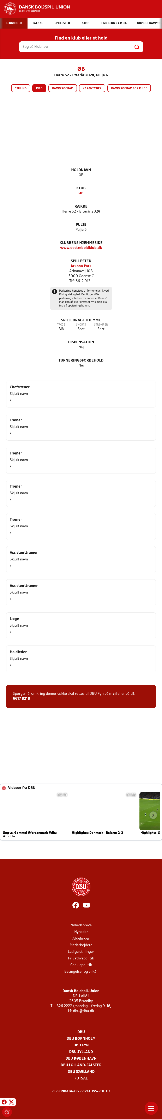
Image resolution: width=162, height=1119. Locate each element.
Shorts (81, 324)
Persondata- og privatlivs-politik (81, 1091)
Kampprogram (62, 88)
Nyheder (81, 932)
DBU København (81, 1058)
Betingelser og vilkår (81, 972)
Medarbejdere (81, 945)
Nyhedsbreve (81, 925)
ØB (81, 193)
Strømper (101, 324)
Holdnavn (81, 170)
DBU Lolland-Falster (81, 1065)
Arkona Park (81, 266)
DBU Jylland (81, 1052)
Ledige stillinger (81, 952)
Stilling (20, 88)
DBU (81, 1032)
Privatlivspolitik (81, 958)
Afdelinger (81, 938)
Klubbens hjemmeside (81, 243)
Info (39, 88)
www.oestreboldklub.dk (81, 248)
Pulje (81, 225)
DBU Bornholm (81, 1039)
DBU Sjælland (81, 1072)
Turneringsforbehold (81, 360)
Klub (81, 188)
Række (81, 206)
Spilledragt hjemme (81, 320)
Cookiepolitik (81, 965)
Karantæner (92, 88)
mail (113, 694)
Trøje (61, 324)
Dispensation (81, 342)
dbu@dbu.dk (83, 1011)
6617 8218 (21, 699)
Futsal (81, 1078)
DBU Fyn (81, 1045)
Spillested (81, 261)
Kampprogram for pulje (129, 88)
